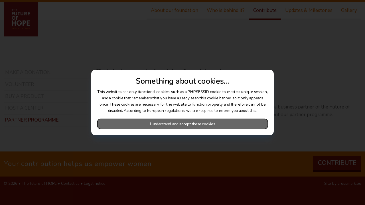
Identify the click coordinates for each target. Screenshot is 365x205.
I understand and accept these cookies (182, 123)
